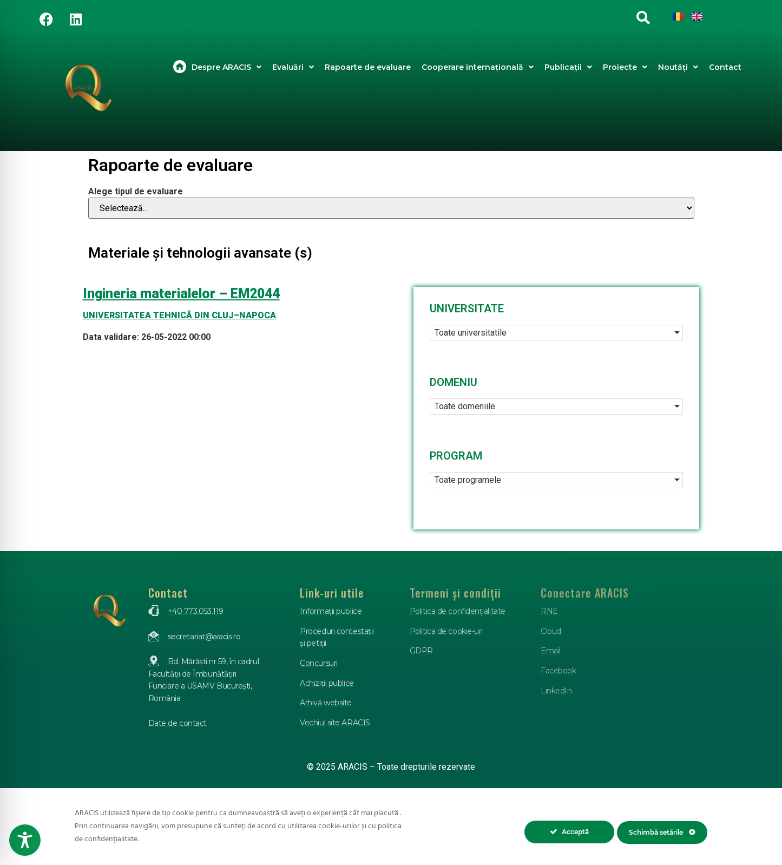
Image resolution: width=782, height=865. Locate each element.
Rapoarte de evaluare (368, 67)
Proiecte (625, 67)
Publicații (568, 67)
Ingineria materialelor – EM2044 (181, 294)
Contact (725, 67)
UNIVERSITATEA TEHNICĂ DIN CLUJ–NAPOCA (179, 315)
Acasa (179, 67)
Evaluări (293, 67)
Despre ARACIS (226, 67)
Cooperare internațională (478, 67)
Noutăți (678, 67)
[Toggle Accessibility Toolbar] (25, 840)
